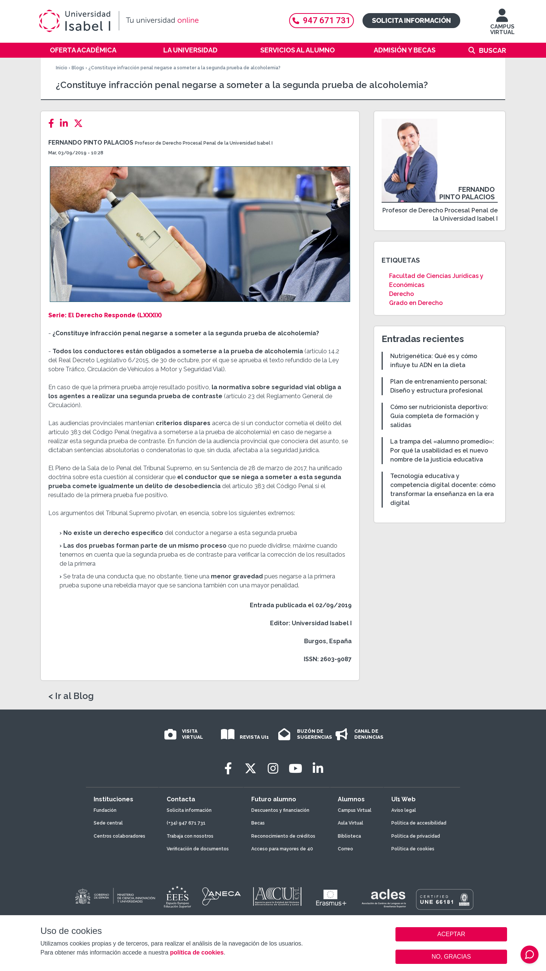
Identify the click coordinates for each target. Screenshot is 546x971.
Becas (258, 823)
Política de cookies (412, 848)
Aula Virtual (350, 823)
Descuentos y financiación (280, 810)
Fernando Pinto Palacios (90, 142)
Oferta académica (83, 50)
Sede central (108, 823)
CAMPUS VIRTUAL (502, 25)
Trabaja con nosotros (190, 836)
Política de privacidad (415, 836)
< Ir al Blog (71, 696)
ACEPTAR (451, 934)
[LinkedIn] (66, 123)
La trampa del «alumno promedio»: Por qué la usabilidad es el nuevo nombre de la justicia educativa (442, 450)
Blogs (78, 67)
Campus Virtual (354, 810)
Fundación (105, 810)
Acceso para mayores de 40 (282, 848)
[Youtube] (295, 768)
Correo (345, 848)
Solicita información (411, 20)
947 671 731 (321, 20)
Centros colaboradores (119, 836)
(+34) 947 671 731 (186, 823)
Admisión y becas (405, 50)
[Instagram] (273, 768)
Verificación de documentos (198, 848)
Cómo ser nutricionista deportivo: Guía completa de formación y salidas (439, 416)
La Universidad (190, 50)
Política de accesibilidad (418, 823)
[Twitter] (80, 123)
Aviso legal (403, 810)
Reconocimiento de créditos (283, 836)
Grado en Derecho (416, 302)
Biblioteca (349, 836)
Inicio (61, 67)
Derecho (401, 293)
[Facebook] (53, 123)
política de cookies (197, 952)
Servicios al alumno (297, 50)
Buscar (492, 50)
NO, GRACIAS (451, 956)
